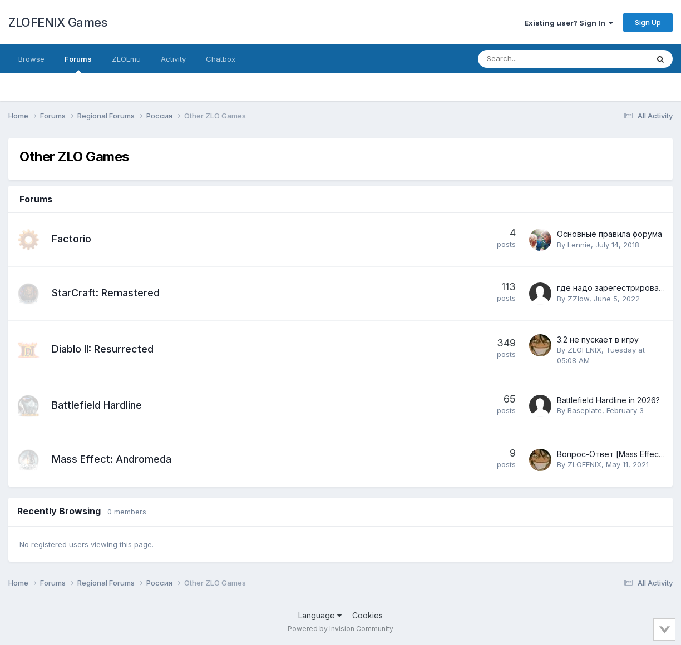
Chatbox (220, 58)
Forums (78, 63)
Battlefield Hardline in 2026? (608, 400)
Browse (31, 58)
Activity (173, 58)
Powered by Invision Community (340, 628)
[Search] (534, 59)
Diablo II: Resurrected (103, 349)
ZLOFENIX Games (57, 22)
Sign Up (648, 22)
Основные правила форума (609, 234)
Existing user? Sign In (568, 22)
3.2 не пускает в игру (598, 339)
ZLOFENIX (584, 349)
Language (320, 615)
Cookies (367, 615)
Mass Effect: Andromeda (111, 459)
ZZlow (578, 298)
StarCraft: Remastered (106, 293)
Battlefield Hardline (97, 405)
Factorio (71, 239)
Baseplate (585, 410)
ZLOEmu (126, 58)
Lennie (579, 244)
